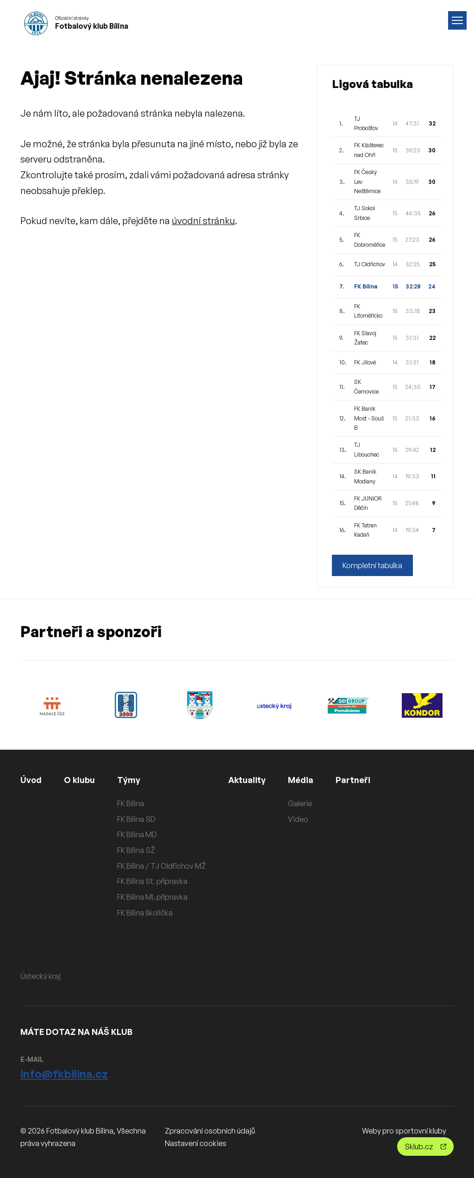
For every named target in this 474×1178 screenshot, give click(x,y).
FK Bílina (130, 803)
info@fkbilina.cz (64, 1074)
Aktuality (247, 780)
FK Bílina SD (136, 819)
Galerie (300, 803)
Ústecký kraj (40, 976)
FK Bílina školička (145, 912)
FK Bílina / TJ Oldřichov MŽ (161, 866)
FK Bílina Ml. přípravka (152, 897)
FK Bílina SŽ (136, 850)
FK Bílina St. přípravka (152, 881)
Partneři (353, 780)
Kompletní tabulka (372, 565)
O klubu (79, 780)
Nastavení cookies (195, 1143)
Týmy (128, 780)
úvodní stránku (203, 220)
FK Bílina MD (137, 834)
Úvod (31, 780)
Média (300, 780)
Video (298, 819)
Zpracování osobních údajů (210, 1130)
